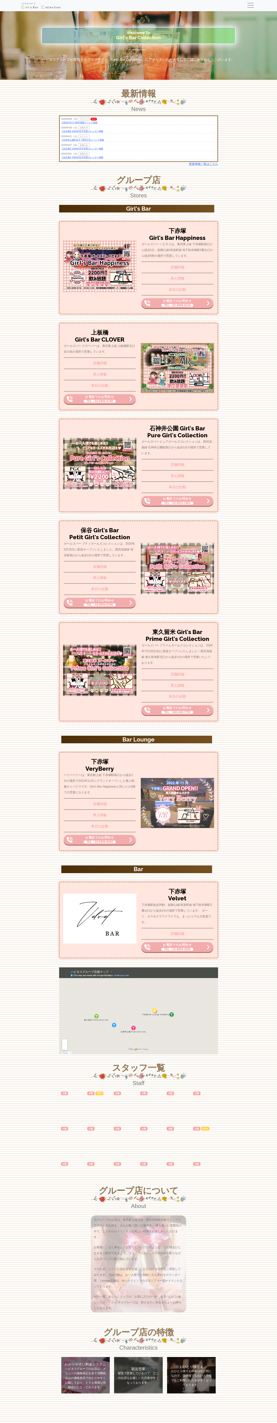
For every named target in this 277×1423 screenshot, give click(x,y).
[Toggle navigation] (250, 5)
